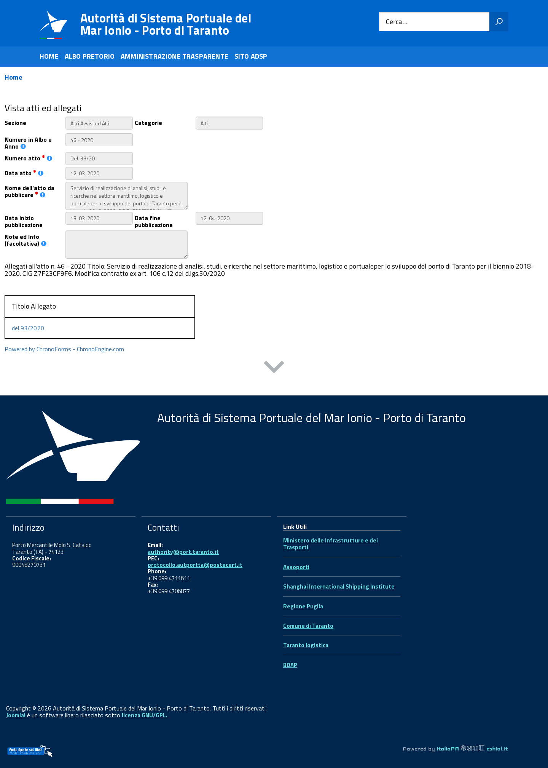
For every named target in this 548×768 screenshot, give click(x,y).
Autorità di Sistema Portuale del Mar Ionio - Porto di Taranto (166, 24)
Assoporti (296, 567)
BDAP (290, 665)
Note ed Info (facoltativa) (25, 239)
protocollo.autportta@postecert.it (195, 564)
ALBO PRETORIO (90, 56)
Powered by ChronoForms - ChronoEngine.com (64, 349)
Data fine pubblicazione (154, 221)
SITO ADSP (251, 56)
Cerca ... (396, 22)
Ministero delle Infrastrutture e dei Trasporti (330, 544)
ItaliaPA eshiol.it (472, 748)
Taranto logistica (305, 645)
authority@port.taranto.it (183, 551)
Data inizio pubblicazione (24, 221)
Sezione (15, 122)
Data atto (24, 172)
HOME (49, 56)
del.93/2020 (28, 328)
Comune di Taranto (308, 625)
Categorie (148, 122)
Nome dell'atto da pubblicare (29, 190)
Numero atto (28, 158)
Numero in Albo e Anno (28, 142)
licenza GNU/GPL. (144, 715)
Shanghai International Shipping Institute (339, 586)
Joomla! (15, 715)
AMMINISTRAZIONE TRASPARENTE (174, 56)
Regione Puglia (303, 606)
